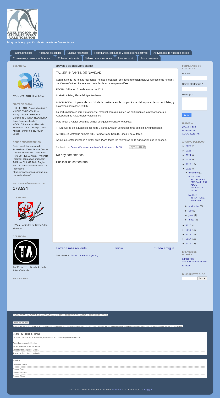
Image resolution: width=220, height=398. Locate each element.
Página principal (23, 52)
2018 (189, 234)
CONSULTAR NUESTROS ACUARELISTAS (191, 130)
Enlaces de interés (68, 58)
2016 (189, 243)
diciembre (194, 172)
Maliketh (116, 389)
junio (191, 215)
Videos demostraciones (98, 58)
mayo (192, 219)
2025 (189, 150)
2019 (189, 230)
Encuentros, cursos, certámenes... (32, 58)
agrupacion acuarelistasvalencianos (194, 260)
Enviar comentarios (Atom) (84, 255)
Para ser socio (126, 58)
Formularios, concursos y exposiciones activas (120, 52)
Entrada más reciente (71, 248)
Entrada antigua (163, 248)
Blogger (148, 389)
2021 (189, 168)
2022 (189, 164)
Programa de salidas (50, 52)
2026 (189, 146)
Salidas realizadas (78, 52)
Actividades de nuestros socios (171, 52)
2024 (189, 155)
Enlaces (186, 265)
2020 (189, 225)
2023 (189, 159)
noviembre (194, 206)
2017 (189, 239)
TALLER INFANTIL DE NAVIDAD (196, 198)
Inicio (119, 248)
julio (191, 210)
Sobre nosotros (149, 58)
